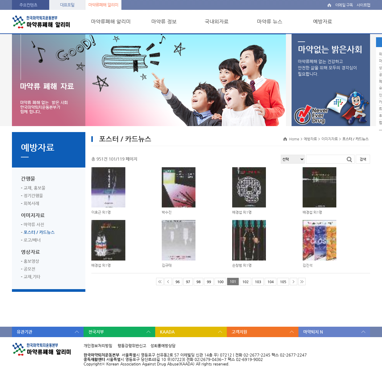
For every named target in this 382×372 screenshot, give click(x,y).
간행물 (28, 179)
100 (220, 282)
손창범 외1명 (242, 265)
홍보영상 (31, 261)
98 (198, 282)
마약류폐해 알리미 (103, 4)
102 (245, 282)
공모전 (29, 268)
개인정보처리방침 (98, 345)
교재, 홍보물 (34, 187)
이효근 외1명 (101, 212)
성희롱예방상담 (162, 345)
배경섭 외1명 (242, 212)
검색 (363, 159)
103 (258, 282)
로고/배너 (32, 240)
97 (188, 282)
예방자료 (322, 21)
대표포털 (67, 4)
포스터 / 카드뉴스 (39, 232)
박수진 (167, 212)
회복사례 (31, 203)
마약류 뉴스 (269, 21)
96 (177, 282)
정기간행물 (33, 195)
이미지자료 (33, 215)
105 (283, 282)
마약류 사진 (34, 224)
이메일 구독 (344, 5)
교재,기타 (32, 276)
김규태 (167, 265)
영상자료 (30, 252)
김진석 (307, 265)
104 (270, 282)
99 (209, 282)
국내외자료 (217, 21)
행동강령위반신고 (132, 345)
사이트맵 (363, 5)
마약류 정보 (164, 21)
